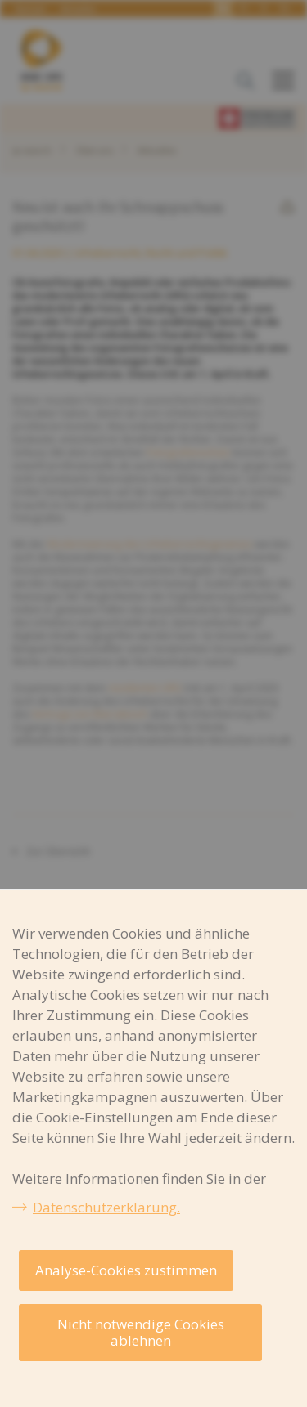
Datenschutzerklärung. (106, 1207)
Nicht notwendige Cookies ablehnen (140, 1332)
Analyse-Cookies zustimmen (126, 1270)
